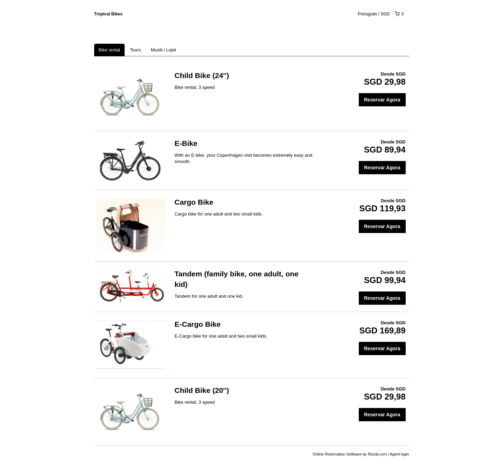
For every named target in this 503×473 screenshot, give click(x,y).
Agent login (399, 454)
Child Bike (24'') (202, 75)
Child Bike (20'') (202, 390)
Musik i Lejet (163, 49)
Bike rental (109, 49)
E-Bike (186, 143)
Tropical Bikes (108, 14)
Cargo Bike (194, 202)
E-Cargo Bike (198, 324)
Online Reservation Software (337, 454)
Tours (135, 49)
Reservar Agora (382, 100)
